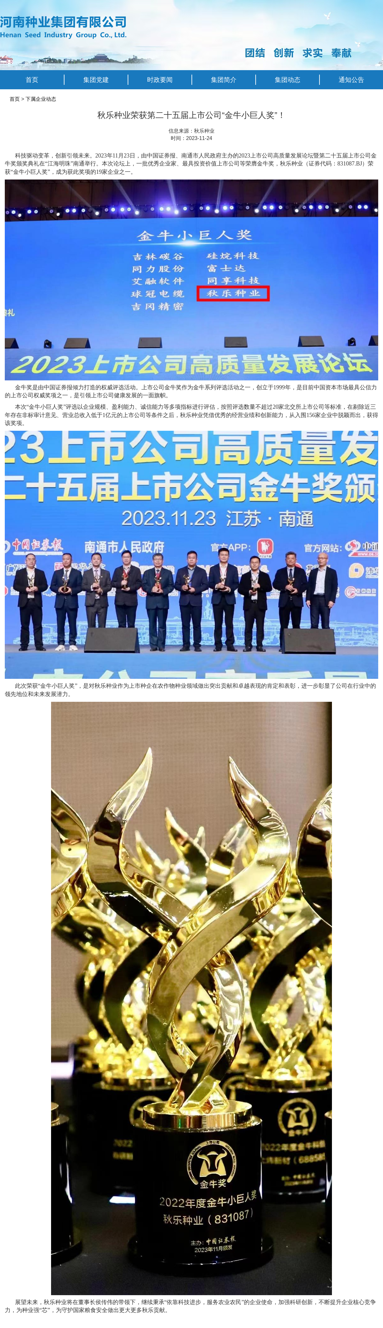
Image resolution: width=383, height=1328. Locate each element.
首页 (32, 79)
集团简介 (224, 79)
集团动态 (287, 79)
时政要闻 (160, 79)
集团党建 (96, 79)
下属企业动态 (41, 99)
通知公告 (351, 79)
